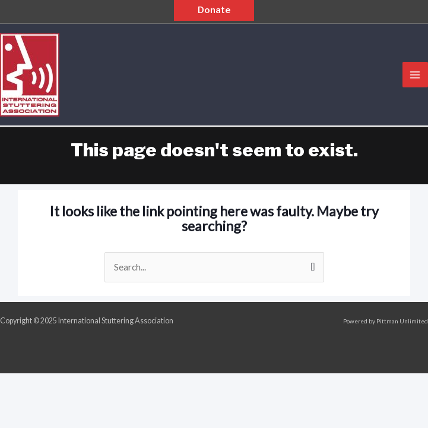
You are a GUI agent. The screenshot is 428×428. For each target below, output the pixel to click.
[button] (214, 10)
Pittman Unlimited (402, 321)
